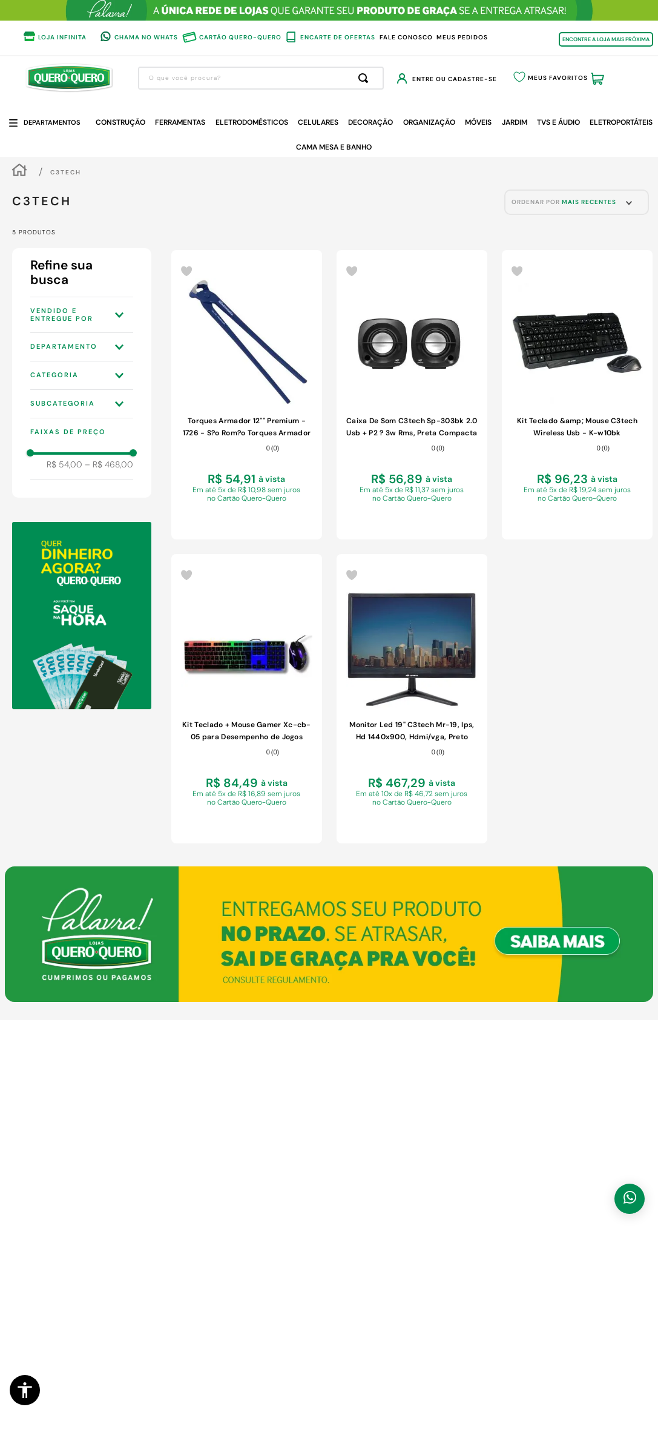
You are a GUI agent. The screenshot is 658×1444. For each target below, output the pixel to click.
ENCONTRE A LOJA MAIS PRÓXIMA (606, 39)
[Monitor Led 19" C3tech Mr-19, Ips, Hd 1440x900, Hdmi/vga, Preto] (412, 699)
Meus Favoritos (558, 78)
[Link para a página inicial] (19, 172)
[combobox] (261, 78)
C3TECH (65, 172)
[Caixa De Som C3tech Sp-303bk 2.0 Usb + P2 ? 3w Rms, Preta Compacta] (412, 395)
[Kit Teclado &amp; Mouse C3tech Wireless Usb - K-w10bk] (577, 395)
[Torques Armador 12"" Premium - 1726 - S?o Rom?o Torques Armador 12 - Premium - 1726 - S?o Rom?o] (246, 395)
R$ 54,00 (64, 464)
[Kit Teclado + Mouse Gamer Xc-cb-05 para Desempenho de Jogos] (246, 699)
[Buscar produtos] (365, 78)
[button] (25, 1390)
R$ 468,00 (109, 464)
